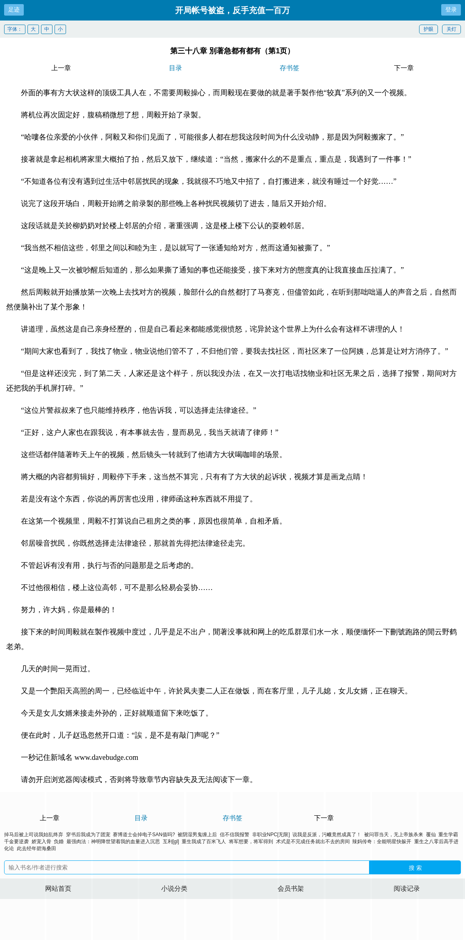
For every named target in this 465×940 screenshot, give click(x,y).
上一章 (61, 67)
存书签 (289, 67)
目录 (175, 67)
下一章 (404, 67)
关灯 (451, 29)
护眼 (428, 29)
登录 (451, 9)
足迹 (14, 9)
